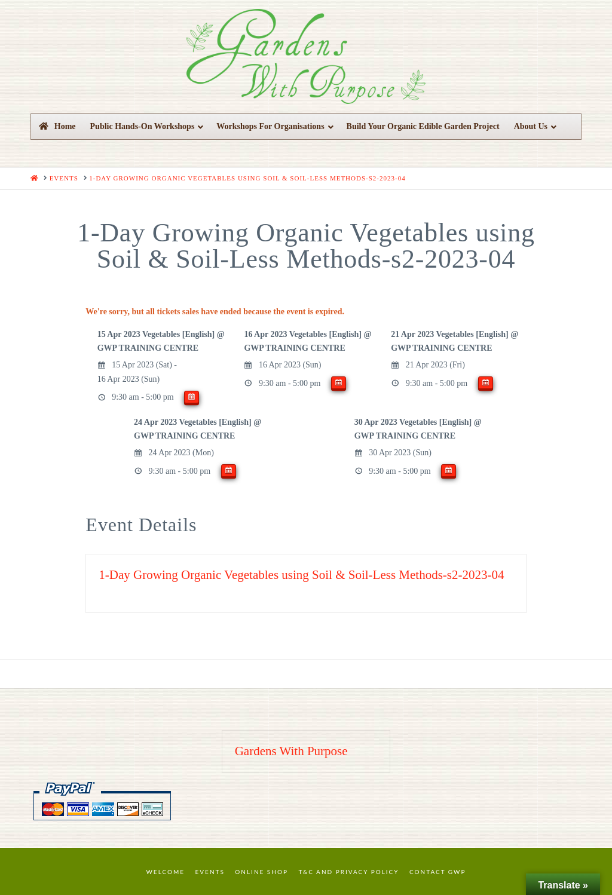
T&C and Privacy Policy (348, 871)
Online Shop (261, 871)
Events (210, 871)
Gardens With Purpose (291, 751)
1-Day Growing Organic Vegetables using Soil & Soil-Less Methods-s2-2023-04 (301, 575)
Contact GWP (437, 871)
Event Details (141, 524)
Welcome (165, 871)
